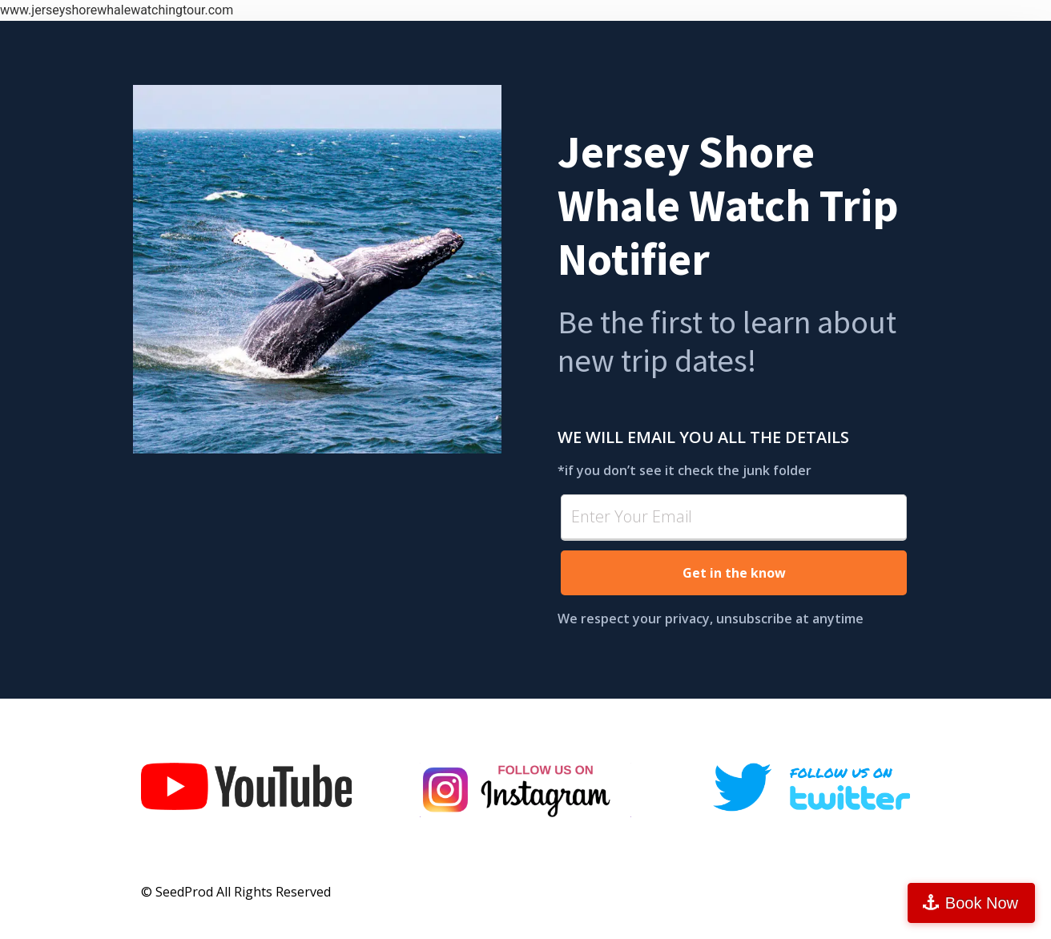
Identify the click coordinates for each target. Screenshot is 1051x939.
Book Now (981, 903)
